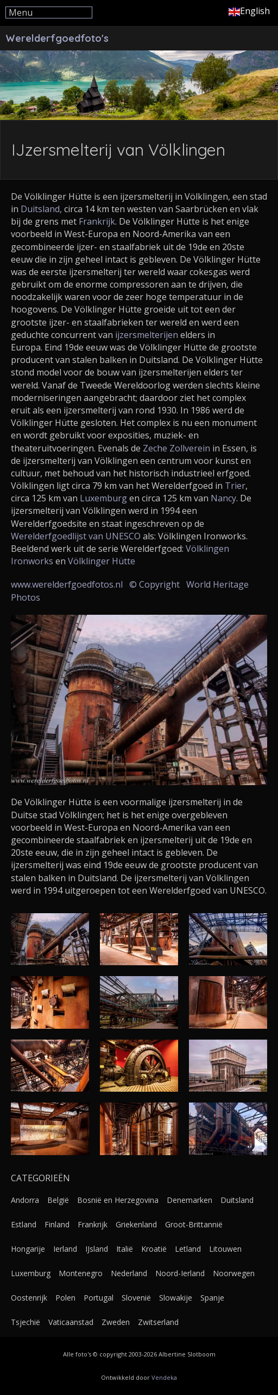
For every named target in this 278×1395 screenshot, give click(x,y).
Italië (124, 1249)
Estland (23, 1224)
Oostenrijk (29, 1297)
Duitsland (237, 1200)
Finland (57, 1224)
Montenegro (81, 1273)
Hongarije (28, 1249)
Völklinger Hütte (101, 561)
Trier (235, 486)
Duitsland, (41, 209)
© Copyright (154, 584)
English (249, 11)
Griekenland (136, 1224)
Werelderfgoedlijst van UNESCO (76, 536)
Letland (188, 1249)
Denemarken (189, 1200)
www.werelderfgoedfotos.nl (67, 584)
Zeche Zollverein (176, 448)
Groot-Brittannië (194, 1224)
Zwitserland (158, 1322)
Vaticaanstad (70, 1322)
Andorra (25, 1200)
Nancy (223, 498)
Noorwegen (234, 1273)
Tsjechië (25, 1322)
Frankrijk (97, 221)
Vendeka (164, 1377)
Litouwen (225, 1249)
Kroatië (154, 1249)
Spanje (212, 1297)
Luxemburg (103, 498)
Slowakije (175, 1297)
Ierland (65, 1249)
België (58, 1200)
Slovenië (136, 1297)
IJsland (96, 1249)
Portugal (98, 1297)
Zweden (116, 1322)
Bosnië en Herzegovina (118, 1200)
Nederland (129, 1273)
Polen (65, 1297)
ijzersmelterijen (146, 335)
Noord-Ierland (180, 1273)
